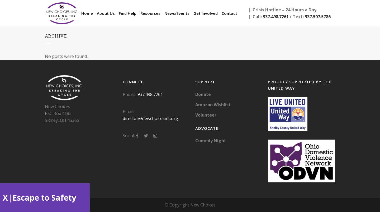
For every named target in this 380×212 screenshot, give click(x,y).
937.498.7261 (276, 17)
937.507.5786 (318, 17)
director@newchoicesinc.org (150, 118)
